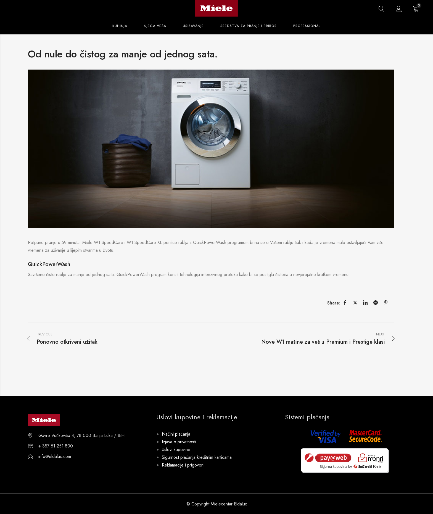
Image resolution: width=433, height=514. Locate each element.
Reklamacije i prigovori (183, 465)
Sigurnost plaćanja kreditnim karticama (197, 457)
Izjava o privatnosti (179, 442)
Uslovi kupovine (176, 449)
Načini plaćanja (176, 434)
